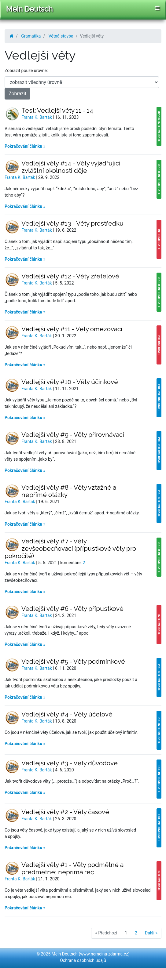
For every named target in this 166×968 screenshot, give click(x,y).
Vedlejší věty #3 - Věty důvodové (69, 763)
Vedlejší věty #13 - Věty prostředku (72, 223)
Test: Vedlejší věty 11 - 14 (57, 110)
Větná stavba (61, 36)
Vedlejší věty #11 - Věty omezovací (71, 329)
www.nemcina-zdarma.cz (104, 954)
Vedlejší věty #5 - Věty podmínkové (73, 661)
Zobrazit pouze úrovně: (26, 70)
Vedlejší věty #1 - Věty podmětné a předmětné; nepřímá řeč (72, 868)
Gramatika (31, 36)
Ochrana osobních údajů (83, 960)
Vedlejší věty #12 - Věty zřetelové (70, 276)
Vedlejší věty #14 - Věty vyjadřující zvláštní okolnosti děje (70, 166)
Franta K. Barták (37, 117)
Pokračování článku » (25, 146)
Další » (151, 932)
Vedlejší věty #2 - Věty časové (65, 812)
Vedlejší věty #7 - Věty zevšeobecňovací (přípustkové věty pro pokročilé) (70, 548)
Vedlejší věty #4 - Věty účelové (67, 714)
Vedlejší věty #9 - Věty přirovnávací (72, 434)
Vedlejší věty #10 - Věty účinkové (69, 382)
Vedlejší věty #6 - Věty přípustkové (72, 608)
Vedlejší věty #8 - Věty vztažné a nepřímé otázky (68, 491)
